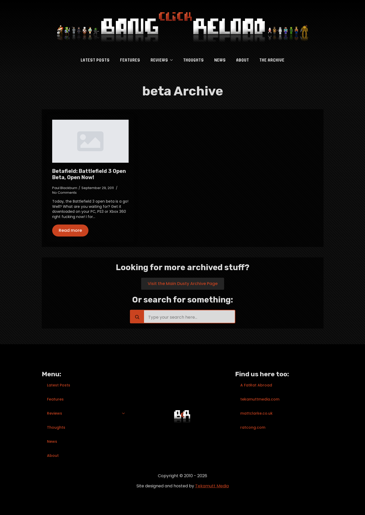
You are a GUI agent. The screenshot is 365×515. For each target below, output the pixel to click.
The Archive (271, 60)
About (242, 60)
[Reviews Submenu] (173, 60)
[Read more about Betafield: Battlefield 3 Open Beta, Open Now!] (70, 231)
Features (130, 60)
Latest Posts (95, 60)
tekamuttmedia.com (259, 399)
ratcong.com (252, 427)
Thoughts (193, 60)
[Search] (137, 317)
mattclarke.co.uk (256, 413)
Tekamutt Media (212, 486)
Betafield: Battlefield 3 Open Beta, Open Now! (89, 174)
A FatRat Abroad (256, 385)
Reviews (159, 60)
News (220, 60)
